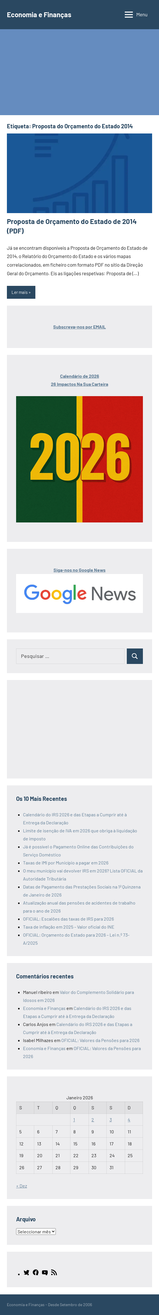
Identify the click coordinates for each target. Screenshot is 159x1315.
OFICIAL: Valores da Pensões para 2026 (100, 1040)
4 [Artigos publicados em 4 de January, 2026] (129, 1119)
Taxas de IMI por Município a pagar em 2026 (65, 862)
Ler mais (20, 292)
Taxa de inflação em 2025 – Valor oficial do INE (68, 926)
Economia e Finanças (39, 14)
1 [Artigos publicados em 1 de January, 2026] (74, 1119)
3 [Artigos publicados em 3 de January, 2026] (111, 1119)
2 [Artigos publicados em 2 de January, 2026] (92, 1119)
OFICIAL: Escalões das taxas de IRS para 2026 (68, 918)
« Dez (21, 1185)
